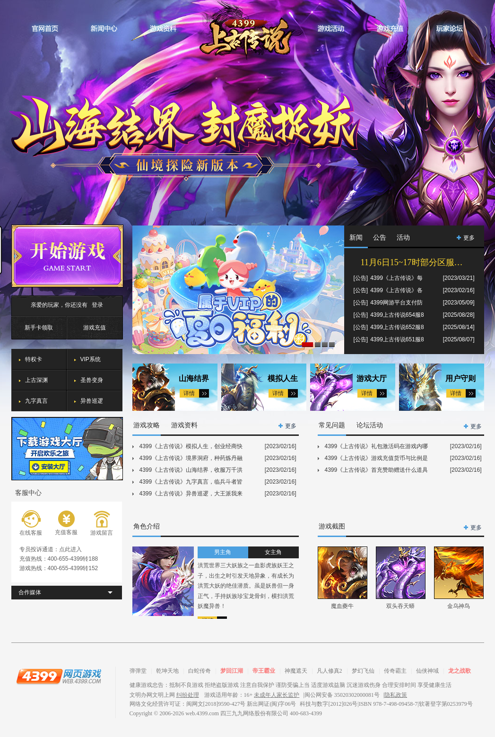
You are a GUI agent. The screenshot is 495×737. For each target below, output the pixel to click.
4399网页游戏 (58, 676)
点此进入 (70, 549)
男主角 (222, 552)
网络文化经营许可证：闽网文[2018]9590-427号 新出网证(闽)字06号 (213, 704)
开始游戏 (67, 256)
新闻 (356, 237)
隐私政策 (395, 695)
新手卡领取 (39, 327)
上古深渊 (36, 380)
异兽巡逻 (91, 401)
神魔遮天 (296, 671)
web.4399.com (202, 713)
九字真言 (36, 401)
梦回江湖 (231, 671)
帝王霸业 (263, 671)
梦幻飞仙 (363, 671)
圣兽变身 (91, 380)
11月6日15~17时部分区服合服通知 (418, 262)
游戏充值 (94, 327)
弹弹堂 (138, 671)
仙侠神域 (427, 671)
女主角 (273, 552)
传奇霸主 (395, 671)
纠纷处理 (187, 695)
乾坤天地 (167, 671)
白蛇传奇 (199, 671)
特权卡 (33, 359)
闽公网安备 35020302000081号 (342, 695)
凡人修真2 (329, 671)
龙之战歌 (459, 671)
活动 (403, 237)
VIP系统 (90, 359)
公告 (379, 237)
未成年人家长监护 (276, 695)
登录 (97, 305)
